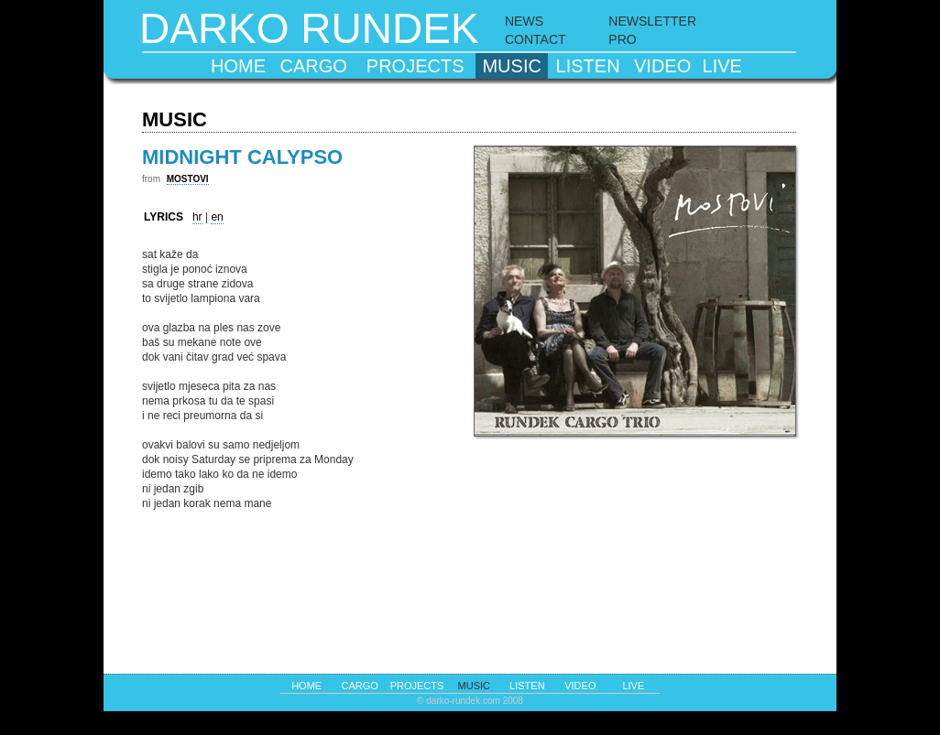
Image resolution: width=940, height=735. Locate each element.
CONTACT (535, 39)
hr (197, 217)
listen (588, 66)
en (217, 217)
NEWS (524, 21)
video (662, 66)
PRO (622, 39)
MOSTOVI (188, 179)
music (511, 66)
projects (415, 66)
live (722, 66)
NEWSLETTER (652, 21)
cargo (313, 66)
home (238, 66)
